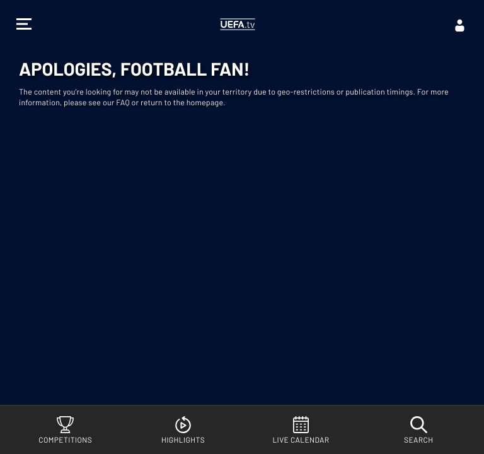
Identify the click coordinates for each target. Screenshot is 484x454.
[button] (24, 25)
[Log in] (460, 25)
